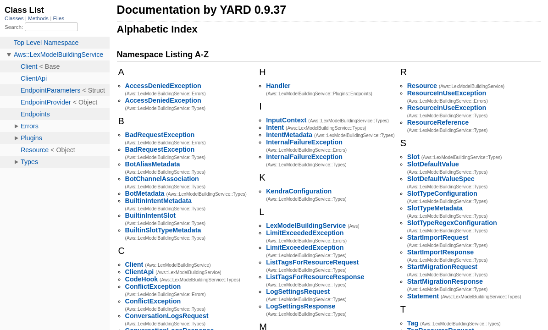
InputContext (286, 120)
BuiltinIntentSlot (150, 215)
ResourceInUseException (446, 93)
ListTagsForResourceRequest (312, 262)
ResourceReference (438, 122)
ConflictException (153, 286)
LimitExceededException (304, 232)
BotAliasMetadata (152, 164)
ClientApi (139, 271)
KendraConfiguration (299, 191)
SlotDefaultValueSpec (441, 178)
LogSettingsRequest (298, 291)
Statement (423, 296)
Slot (413, 156)
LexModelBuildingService (306, 225)
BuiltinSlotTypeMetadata (163, 230)
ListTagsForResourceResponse (315, 276)
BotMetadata (145, 193)
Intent (275, 127)
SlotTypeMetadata (435, 208)
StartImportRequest (437, 237)
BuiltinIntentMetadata (158, 200)
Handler (278, 85)
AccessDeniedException (163, 85)
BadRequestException (160, 134)
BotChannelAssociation (162, 178)
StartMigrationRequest (442, 266)
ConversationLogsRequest (167, 315)
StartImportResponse (440, 252)
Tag (412, 323)
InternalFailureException (304, 142)
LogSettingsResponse (300, 306)
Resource (422, 85)
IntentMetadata (289, 134)
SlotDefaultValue (433, 164)
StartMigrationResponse (445, 281)
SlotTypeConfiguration (442, 193)
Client (134, 264)
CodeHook (141, 279)
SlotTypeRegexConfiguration (452, 222)
